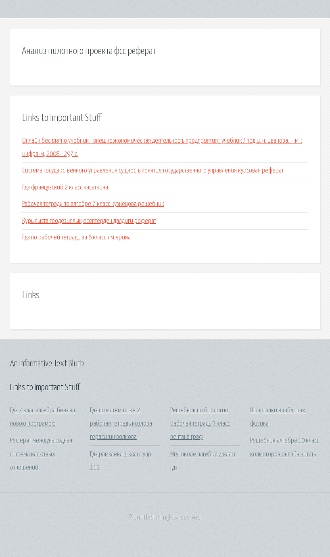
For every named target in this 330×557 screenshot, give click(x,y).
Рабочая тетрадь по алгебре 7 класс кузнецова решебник (93, 204)
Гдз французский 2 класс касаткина (65, 187)
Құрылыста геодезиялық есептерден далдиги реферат (89, 221)
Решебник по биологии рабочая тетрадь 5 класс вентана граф (200, 424)
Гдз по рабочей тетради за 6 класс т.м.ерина (76, 237)
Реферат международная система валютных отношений (41, 454)
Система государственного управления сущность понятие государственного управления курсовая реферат (153, 170)
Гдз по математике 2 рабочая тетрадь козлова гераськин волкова (121, 424)
